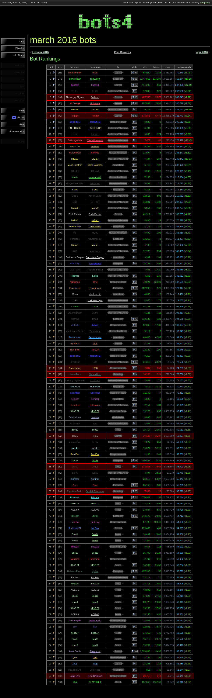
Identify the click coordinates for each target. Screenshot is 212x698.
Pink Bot (95, 522)
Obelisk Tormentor (95, 491)
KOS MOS (95, 386)
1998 (95, 368)
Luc (95, 423)
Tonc (95, 282)
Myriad (95, 571)
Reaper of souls (118, 122)
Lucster (95, 134)
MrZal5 (95, 109)
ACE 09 (95, 509)
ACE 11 (95, 589)
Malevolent (94, 251)
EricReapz (95, 669)
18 (134, 97)
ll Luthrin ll (95, 380)
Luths (95, 275)
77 (134, 571)
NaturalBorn (95, 374)
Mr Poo (95, 528)
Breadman (95, 183)
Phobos (95, 577)
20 (134, 491)
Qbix (95, 657)
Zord (95, 485)
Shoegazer (94, 651)
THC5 (95, 436)
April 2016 (202, 52)
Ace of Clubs (95, 195)
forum (21, 110)
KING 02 (95, 411)
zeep (95, 663)
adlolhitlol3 (95, 122)
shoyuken (95, 78)
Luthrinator (95, 405)
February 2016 (40, 52)
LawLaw (95, 417)
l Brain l (95, 171)
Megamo (95, 559)
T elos (95, 189)
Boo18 (95, 596)
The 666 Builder (95, 269)
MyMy (95, 232)
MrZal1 (95, 220)
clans (21, 124)
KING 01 (95, 565)
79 (134, 319)
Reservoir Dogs (118, 411)
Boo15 (95, 639)
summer (95, 479)
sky (95, 626)
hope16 (95, 583)
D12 (95, 343)
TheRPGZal (95, 226)
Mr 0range (95, 103)
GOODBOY (118, 417)
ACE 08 (95, 614)
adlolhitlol (95, 392)
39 (134, 460)
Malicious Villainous (118, 91)
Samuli (95, 516)
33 (134, 516)
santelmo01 (95, 177)
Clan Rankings (122, 52)
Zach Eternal (95, 214)
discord (18, 117)
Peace (118, 429)
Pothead (95, 97)
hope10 (95, 85)
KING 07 (95, 503)
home (21, 41)
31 (134, 72)
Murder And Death (118, 152)
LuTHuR (95, 202)
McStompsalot (95, 239)
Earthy (95, 312)
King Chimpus (95, 676)
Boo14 (95, 534)
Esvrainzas (94, 288)
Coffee (95, 466)
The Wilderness (95, 140)
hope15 (95, 546)
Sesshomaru (95, 337)
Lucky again (95, 620)
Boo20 (95, 429)
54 (134, 497)
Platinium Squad (118, 448)
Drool (118, 682)
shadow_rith (95, 294)
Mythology (118, 374)
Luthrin (95, 306)
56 (134, 288)
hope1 (95, 602)
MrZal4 (95, 245)
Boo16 (95, 540)
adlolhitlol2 (95, 356)
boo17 (95, 645)
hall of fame (18, 55)
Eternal (118, 72)
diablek (95, 325)
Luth (95, 362)
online (19, 48)
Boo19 (95, 553)
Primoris (95, 497)
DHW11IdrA (95, 682)
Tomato (95, 115)
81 (134, 78)
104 (134, 651)
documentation (17, 131)
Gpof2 (95, 460)
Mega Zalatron (95, 165)
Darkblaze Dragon (95, 257)
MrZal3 (95, 159)
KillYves (95, 152)
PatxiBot (95, 454)
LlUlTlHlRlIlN (95, 128)
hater (95, 72)
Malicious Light (95, 300)
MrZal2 (95, 208)
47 (134, 115)
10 (134, 362)
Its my (95, 442)
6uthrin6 (95, 146)
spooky (95, 448)
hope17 (95, 633)
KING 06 (95, 608)
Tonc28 (95, 349)
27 (134, 85)
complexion (95, 263)
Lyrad (95, 319)
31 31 (95, 91)
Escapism (118, 78)
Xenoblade (118, 165)
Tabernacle (94, 331)
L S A (95, 472)
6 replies (204, 2)
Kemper (95, 399)
